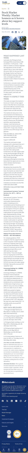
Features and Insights (14, 423)
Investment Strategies (14, 419)
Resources (14, 426)
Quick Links (14, 407)
